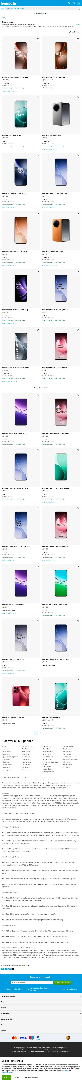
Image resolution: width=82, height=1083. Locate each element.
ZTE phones (66, 767)
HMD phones (26, 759)
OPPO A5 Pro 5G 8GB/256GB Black (14, 434)
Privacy (25, 1051)
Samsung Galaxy (68, 746)
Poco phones (47, 766)
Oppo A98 (5, 942)
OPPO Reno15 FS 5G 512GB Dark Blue (55, 659)
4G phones (5, 746)
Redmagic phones (48, 771)
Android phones (6, 751)
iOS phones (25, 767)
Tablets (41, 1007)
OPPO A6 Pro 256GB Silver (11, 135)
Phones (41, 1002)
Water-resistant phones (70, 759)
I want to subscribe (62, 983)
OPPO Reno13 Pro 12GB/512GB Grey (15, 310)
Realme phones (47, 769)
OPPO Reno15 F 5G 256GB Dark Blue (15, 488)
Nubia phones (47, 754)
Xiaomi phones (67, 764)
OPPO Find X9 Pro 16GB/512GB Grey (15, 77)
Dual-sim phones (7, 770)
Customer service (41, 1019)
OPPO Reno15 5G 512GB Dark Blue (54, 194)
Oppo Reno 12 (7, 906)
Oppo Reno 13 (7, 898)
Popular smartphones (41, 996)
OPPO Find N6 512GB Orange (52, 252)
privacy (66, 1071)
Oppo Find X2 (6, 879)
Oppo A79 (5, 937)
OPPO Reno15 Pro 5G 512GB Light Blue (16, 546)
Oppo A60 (5, 931)
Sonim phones (67, 751)
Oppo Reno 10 (7, 914)
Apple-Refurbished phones (10, 757)
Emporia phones (27, 746)
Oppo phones (47, 759)
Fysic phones (26, 751)
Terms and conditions (40, 1051)
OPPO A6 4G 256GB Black (51, 717)
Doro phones (6, 767)
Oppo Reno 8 (6, 920)
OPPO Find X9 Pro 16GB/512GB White (15, 368)
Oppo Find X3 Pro (8, 863)
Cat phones (5, 762)
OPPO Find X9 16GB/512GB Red (13, 717)
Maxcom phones (27, 770)
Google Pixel (26, 754)
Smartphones (67, 749)
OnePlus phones (48, 757)
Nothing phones (48, 751)
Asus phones (6, 759)
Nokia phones (47, 749)
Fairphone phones (27, 749)
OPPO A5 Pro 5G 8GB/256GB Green (54, 605)
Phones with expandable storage (50, 763)
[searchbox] (41, 8)
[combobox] (42, 8)
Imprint (31, 1051)
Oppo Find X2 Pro (8, 871)
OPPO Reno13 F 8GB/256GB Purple (54, 368)
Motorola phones (48, 746)
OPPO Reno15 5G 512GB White (13, 659)
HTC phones (26, 764)
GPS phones (26, 757)
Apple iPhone (6, 754)
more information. (58, 1049)
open (21, 965)
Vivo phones (67, 757)
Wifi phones (66, 762)
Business (41, 1025)
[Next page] (46, 733)
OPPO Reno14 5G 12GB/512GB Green (55, 488)
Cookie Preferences (53, 1051)
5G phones (5, 749)
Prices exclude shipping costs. (59, 1047)
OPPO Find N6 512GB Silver (51, 135)
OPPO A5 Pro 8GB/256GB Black (13, 605)
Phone (4, 18)
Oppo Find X (6, 884)
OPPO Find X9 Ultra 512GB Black (53, 77)
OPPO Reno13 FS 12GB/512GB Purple (55, 546)
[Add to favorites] (38, 39)
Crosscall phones (7, 764)
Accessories (41, 1013)
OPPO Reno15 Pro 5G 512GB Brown (14, 252)
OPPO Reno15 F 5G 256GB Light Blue (55, 310)
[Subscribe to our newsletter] (32, 982)
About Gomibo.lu (17, 1051)
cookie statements (7, 1073)
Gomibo (41, 1030)
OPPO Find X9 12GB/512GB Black (14, 194)
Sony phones (67, 754)
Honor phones (26, 762)
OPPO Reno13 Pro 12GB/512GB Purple (55, 434)
